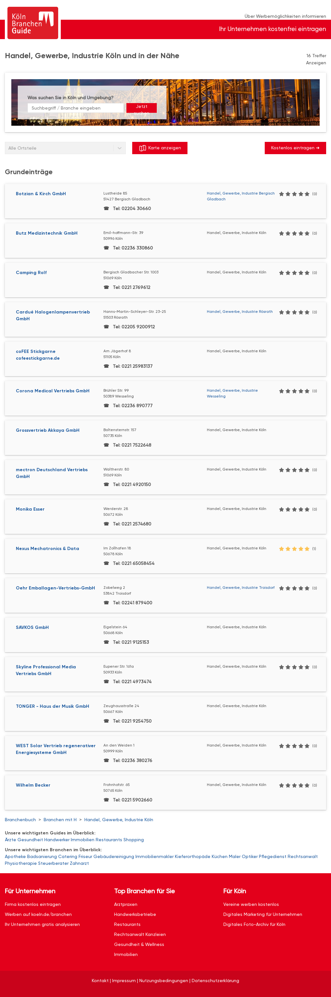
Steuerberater (53, 863)
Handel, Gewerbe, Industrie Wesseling (232, 393)
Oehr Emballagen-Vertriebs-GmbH (55, 588)
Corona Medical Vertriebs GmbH (53, 391)
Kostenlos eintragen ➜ (295, 147)
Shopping (133, 839)
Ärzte (10, 839)
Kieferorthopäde (192, 856)
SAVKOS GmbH (32, 627)
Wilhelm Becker (33, 785)
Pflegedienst (272, 856)
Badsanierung (42, 856)
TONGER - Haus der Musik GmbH (52, 706)
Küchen (220, 856)
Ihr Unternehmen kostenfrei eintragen (272, 29)
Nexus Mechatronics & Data (47, 548)
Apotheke (15, 856)
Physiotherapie (21, 863)
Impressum (124, 980)
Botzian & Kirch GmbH (41, 193)
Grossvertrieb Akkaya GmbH (48, 430)
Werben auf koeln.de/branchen (38, 914)
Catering (67, 856)
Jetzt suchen (141, 108)
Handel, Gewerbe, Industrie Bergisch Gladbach (241, 196)
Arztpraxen (125, 904)
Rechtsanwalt (303, 856)
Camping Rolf (31, 272)
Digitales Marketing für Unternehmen (262, 914)
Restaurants (109, 839)
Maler (234, 856)
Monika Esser (30, 509)
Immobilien (82, 839)
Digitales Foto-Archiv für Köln (254, 924)
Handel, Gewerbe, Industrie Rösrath (240, 311)
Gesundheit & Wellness (139, 944)
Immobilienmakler (154, 856)
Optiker (250, 856)
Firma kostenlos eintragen (33, 904)
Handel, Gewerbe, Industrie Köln (118, 819)
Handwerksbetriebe (135, 914)
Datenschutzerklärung (215, 980)
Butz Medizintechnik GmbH (47, 233)
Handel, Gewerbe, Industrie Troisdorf (241, 587)
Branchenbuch (20, 819)
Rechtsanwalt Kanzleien (140, 934)
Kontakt (100, 980)
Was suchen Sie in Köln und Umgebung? (70, 97)
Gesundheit (30, 839)
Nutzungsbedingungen (163, 980)
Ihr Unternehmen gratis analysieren (42, 924)
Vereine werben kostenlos (251, 904)
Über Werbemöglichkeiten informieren (285, 16)
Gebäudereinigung (113, 856)
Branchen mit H (60, 819)
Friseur (85, 856)
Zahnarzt (79, 863)
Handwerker (56, 839)
